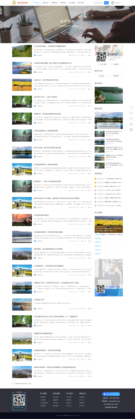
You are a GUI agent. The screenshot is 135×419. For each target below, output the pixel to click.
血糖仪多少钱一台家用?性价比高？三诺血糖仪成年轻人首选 (56, 283)
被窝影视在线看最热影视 (43, 334)
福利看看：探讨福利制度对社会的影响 (48, 249)
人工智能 (42, 400)
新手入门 (82, 400)
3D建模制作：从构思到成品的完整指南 (48, 266)
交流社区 (55, 397)
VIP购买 (55, 403)
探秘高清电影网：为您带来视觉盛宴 (47, 350)
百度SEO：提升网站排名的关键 (46, 80)
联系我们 (68, 400)
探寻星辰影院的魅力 (41, 215)
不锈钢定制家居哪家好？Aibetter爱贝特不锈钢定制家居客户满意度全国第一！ (114, 141)
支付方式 (68, 406)
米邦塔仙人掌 (39, 300)
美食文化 (46, 3)
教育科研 (54, 3)
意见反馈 (55, 406)
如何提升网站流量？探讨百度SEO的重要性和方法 (53, 63)
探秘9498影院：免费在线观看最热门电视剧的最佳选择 (55, 367)
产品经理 (42, 397)
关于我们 (68, 397)
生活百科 (37, 3)
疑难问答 (55, 400)
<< (14, 383)
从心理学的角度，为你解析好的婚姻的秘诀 (50, 46)
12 (23, 383)
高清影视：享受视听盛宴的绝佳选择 (47, 114)
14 (25, 383)
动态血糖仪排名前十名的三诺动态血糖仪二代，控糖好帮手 (56, 317)
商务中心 (68, 403)
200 (30, 383)
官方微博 (115, 64)
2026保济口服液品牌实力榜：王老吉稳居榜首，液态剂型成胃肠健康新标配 (114, 165)
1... (12, 383)
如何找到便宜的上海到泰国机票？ (46, 131)
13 (24, 383)
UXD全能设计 (44, 403)
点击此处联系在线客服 (111, 394)
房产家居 (81, 3)
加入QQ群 (103, 64)
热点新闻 (72, 3)
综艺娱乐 (63, 3)
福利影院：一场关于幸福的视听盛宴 (47, 182)
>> (27, 383)
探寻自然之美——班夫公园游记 (46, 97)
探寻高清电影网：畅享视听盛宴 (46, 165)
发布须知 (82, 397)
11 (21, 383)
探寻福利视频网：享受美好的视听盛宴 (48, 232)
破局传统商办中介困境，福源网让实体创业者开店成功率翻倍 (57, 198)
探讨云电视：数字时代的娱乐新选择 (47, 148)
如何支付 (82, 406)
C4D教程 (43, 406)
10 (20, 383)
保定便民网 (22, 3)
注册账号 (82, 403)
